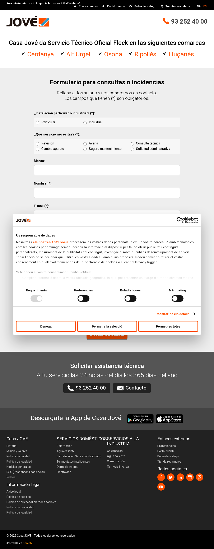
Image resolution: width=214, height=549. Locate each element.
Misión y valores (16, 451)
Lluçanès (181, 54)
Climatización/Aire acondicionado (79, 456)
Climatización (116, 461)
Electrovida (64, 472)
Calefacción (64, 446)
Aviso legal (13, 491)
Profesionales (88, 6)
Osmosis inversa (67, 466)
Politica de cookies (18, 496)
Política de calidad (18, 456)
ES (204, 6)
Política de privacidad (20, 507)
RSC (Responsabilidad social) (25, 472)
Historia (11, 446)
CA (199, 6)
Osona (113, 54)
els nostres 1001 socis (51, 242)
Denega (45, 326)
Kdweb (27, 543)
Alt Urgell (79, 54)
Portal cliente (116, 6)
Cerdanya (40, 54)
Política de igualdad (19, 461)
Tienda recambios (178, 6)
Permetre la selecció (107, 326)
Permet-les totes (168, 326)
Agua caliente (66, 451)
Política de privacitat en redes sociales (31, 502)
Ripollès (145, 54)
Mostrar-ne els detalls (173, 314)
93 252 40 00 (189, 21)
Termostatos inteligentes (73, 461)
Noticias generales (18, 466)
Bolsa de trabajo (145, 6)
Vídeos (10, 477)
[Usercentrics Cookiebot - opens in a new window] (179, 220)
